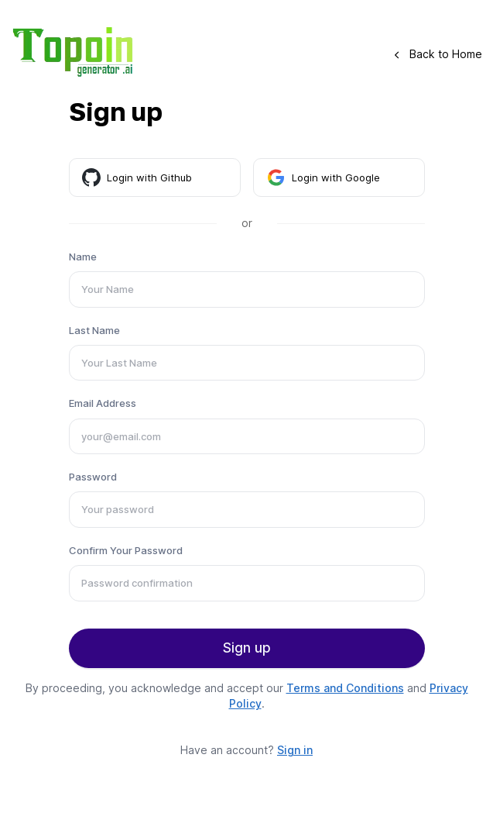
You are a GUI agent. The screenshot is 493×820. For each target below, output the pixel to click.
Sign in (295, 749)
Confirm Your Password (126, 550)
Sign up (247, 647)
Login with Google (323, 177)
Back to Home (438, 53)
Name (83, 256)
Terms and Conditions (345, 687)
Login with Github (137, 177)
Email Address (102, 403)
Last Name (94, 330)
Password (93, 476)
